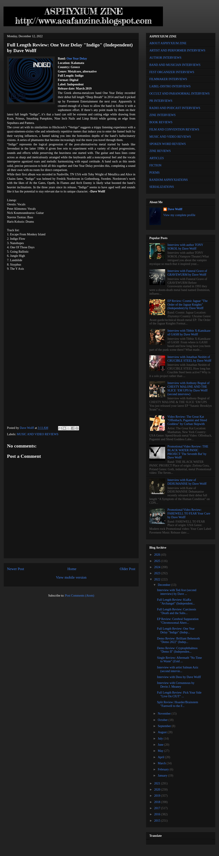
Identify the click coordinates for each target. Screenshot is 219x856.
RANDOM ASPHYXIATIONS (168, 179)
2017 (157, 808)
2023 (157, 573)
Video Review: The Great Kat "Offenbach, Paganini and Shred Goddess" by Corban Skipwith (187, 420)
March (162, 763)
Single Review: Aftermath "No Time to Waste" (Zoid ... (179, 659)
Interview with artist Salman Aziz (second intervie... (177, 669)
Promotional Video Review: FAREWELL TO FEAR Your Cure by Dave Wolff (189, 513)
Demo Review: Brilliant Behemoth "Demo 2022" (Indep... (178, 640)
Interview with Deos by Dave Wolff (179, 677)
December (164, 585)
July (161, 738)
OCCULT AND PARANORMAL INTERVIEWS (179, 93)
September (164, 726)
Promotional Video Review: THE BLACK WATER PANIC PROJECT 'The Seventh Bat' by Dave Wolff (188, 452)
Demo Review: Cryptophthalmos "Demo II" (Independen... (177, 649)
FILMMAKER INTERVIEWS (168, 79)
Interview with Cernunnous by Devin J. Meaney (175, 684)
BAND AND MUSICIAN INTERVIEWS (174, 65)
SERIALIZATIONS (161, 186)
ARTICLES (156, 158)
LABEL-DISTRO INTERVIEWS (170, 86)
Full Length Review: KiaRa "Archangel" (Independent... (176, 601)
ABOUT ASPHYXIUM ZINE (167, 43)
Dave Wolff (175, 209)
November (164, 713)
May (161, 750)
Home (71, 569)
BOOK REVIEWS (160, 122)
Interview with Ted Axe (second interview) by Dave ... (176, 591)
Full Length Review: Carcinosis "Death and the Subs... (176, 611)
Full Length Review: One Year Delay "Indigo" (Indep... (175, 630)
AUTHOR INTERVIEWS (165, 57)
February (164, 769)
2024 (157, 567)
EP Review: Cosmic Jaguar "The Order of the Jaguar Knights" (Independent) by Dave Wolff (188, 304)
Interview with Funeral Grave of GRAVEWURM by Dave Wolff (187, 272)
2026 (157, 554)
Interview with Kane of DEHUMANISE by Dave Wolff (187, 481)
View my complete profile (179, 215)
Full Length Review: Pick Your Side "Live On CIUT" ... (179, 694)
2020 (157, 789)
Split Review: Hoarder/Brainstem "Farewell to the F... (177, 704)
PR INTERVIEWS (160, 100)
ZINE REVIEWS (160, 151)
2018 (157, 802)
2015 (157, 820)
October (163, 720)
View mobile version (71, 577)
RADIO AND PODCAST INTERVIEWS (174, 108)
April (161, 757)
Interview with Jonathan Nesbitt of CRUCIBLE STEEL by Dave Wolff (189, 358)
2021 (157, 783)
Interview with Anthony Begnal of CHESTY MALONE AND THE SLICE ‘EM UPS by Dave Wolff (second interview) (189, 388)
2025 (157, 561)
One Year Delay (77, 58)
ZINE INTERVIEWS (162, 115)
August (162, 732)
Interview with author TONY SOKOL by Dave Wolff (185, 246)
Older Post (127, 569)
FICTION (155, 165)
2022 (157, 579)
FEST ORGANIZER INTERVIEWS (171, 72)
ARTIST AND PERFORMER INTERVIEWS (177, 50)
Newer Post (15, 569)
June (161, 744)
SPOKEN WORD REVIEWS (167, 144)
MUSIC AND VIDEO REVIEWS (37, 434)
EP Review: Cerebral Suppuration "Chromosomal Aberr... (178, 620)
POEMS (154, 172)
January (163, 775)
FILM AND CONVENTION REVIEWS (174, 129)
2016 (157, 814)
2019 (157, 795)
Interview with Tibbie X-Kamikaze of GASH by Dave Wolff (189, 332)
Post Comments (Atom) (79, 595)
